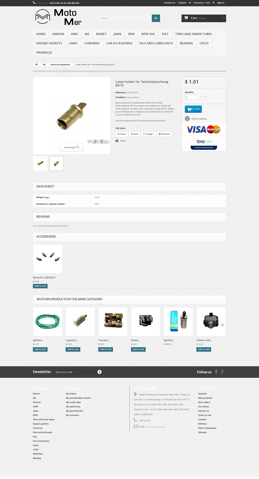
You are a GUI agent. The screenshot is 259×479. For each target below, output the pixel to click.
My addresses (73, 406)
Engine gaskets (49, 43)
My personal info (74, 411)
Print (122, 141)
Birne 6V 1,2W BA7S (77, 277)
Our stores (203, 406)
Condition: (120, 97)
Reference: (121, 92)
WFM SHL (148, 34)
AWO (74, 34)
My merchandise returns (78, 398)
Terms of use (204, 415)
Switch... (135, 340)
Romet (101, 34)
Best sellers (204, 402)
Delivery (202, 423)
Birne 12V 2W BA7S (44, 277)
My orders (71, 393)
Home (40, 34)
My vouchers (72, 415)
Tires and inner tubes (193, 34)
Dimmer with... (204, 340)
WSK (131, 34)
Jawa (117, 34)
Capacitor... (72, 340)
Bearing (186, 43)
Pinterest (164, 134)
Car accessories (119, 43)
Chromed (91, 43)
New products (205, 398)
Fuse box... (104, 340)
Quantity (189, 92)
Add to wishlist (199, 120)
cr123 (204, 43)
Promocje (44, 52)
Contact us (169, 2)
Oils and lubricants (156, 43)
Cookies (202, 419)
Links (73, 43)
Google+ (148, 134)
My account (73, 388)
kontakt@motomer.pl (155, 426)
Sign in (220, 2)
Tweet (122, 134)
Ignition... (38, 340)
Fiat (165, 34)
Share (134, 134)
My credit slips (73, 402)
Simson (58, 34)
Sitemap (202, 432)
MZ (87, 34)
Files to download (207, 428)
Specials (202, 393)
